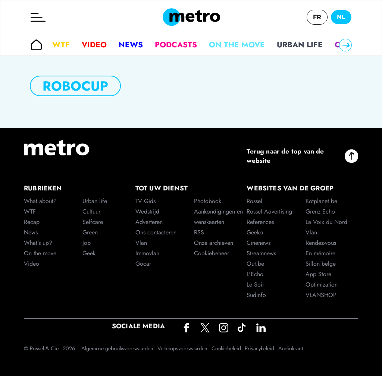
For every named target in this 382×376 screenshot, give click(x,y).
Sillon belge (321, 263)
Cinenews (258, 242)
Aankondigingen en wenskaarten (218, 216)
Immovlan (147, 253)
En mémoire (320, 253)
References (260, 222)
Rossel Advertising (269, 211)
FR (317, 16)
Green (90, 232)
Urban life (300, 44)
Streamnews (261, 253)
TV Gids (145, 201)
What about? (40, 201)
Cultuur (91, 211)
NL (341, 16)
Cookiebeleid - (228, 348)
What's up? (38, 242)
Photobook (207, 201)
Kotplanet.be (321, 201)
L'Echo (255, 274)
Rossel (254, 201)
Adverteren (149, 222)
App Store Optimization (322, 279)
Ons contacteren (155, 232)
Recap (32, 222)
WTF (61, 44)
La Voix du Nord (326, 222)
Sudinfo (256, 295)
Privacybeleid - (261, 348)
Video (94, 44)
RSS (199, 232)
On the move (237, 44)
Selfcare (92, 222)
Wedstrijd (147, 211)
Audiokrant (290, 348)
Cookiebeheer (211, 253)
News (131, 44)
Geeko (255, 232)
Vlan (141, 242)
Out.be (255, 263)
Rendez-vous (321, 242)
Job (86, 242)
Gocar (143, 263)
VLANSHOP (321, 295)
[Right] (345, 45)
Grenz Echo (320, 211)
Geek (89, 253)
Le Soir (255, 284)
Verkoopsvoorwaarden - (184, 348)
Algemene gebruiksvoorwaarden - (119, 348)
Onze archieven (213, 242)
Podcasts (176, 44)
